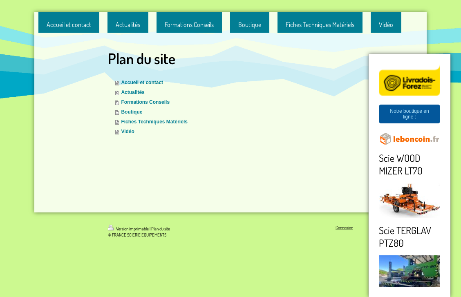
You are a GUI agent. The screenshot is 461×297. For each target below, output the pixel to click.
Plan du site (160, 229)
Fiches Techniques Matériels (154, 122)
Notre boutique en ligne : (409, 114)
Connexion (344, 227)
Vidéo (127, 131)
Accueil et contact (142, 82)
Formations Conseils (145, 102)
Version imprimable (129, 229)
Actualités (132, 92)
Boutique (131, 112)
